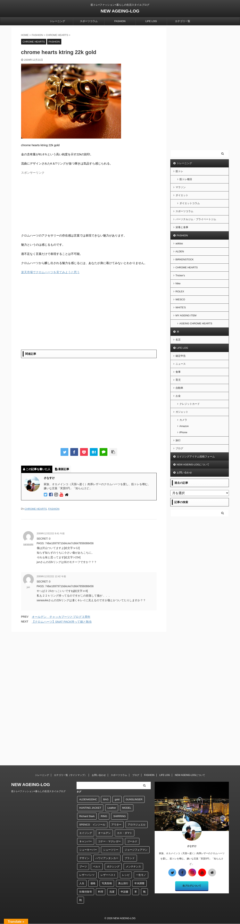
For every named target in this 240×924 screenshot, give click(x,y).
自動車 (179, 387)
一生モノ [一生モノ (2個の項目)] (141, 874)
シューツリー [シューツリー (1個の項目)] (110, 849)
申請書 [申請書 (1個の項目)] (124, 891)
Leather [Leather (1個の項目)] (111, 807)
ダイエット (182, 195)
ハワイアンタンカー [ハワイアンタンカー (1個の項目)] (106, 858)
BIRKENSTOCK (185, 259)
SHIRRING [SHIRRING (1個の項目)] (119, 816)
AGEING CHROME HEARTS (195, 323)
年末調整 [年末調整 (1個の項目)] (139, 883)
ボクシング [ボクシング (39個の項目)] (113, 866)
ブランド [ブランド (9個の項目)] (130, 858)
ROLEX (180, 291)
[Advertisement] (89, 203)
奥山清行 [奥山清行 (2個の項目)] (123, 883)
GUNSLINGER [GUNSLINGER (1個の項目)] (134, 799)
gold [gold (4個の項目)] (117, 799)
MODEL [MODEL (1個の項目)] (126, 807)
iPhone (183, 432)
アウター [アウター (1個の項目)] (116, 824)
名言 (178, 339)
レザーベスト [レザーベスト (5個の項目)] (108, 874)
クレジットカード (189, 403)
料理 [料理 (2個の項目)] (100, 891)
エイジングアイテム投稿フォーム (196, 456)
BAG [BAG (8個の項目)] (105, 799)
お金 (178, 395)
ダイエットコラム (189, 203)
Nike (178, 283)
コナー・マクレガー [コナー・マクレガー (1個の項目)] (109, 841)
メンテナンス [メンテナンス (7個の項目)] (133, 866)
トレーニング (57, 21)
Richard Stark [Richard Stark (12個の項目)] (87, 816)
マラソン (181, 187)
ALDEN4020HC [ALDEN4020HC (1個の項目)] (88, 799)
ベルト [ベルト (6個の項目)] (97, 866)
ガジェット (182, 411)
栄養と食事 (182, 227)
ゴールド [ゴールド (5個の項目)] (132, 841)
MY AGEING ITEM (186, 315)
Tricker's (180, 275)
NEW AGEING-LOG (120, 11)
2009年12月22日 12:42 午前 (51, 576)
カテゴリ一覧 (182, 21)
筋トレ (179, 171)
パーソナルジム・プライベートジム (196, 219)
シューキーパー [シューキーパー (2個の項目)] (88, 849)
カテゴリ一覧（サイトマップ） (70, 775)
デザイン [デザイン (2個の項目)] (84, 858)
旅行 (178, 440)
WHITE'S (181, 307)
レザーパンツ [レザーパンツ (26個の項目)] (87, 874)
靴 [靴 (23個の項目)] (144, 891)
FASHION (119, 21)
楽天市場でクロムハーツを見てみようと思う (50, 272)
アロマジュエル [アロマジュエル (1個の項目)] (136, 824)
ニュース (181, 363)
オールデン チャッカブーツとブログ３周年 (61, 616)
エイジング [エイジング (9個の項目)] (85, 833)
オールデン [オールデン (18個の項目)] (104, 833)
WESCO (180, 299)
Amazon (184, 426)
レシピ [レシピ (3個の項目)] (126, 874)
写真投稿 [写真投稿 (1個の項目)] (107, 883)
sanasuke (28, 544)
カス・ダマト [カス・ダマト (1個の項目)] (124, 833)
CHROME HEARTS (36, 508)
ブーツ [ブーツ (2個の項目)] (83, 866)
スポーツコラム (89, 21)
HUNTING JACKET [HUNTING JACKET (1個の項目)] (90, 807)
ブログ (179, 448)
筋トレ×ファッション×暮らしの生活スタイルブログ (38, 791)
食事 (178, 371)
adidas (179, 243)
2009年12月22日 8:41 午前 (51, 533)
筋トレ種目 (185, 179)
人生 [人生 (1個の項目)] (81, 883)
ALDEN (180, 251)
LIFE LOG (151, 21)
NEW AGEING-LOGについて (193, 464)
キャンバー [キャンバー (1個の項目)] (85, 841)
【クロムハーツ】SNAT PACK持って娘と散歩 (62, 621)
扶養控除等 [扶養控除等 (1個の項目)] (85, 891)
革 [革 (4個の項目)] (135, 891)
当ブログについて (191, 885)
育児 (178, 379)
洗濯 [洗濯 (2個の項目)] (111, 891)
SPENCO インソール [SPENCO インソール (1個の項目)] (92, 824)
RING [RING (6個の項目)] (104, 816)
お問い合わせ (184, 472)
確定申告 (181, 355)
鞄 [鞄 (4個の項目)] (80, 900)
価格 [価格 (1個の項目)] (92, 883)
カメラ (183, 419)
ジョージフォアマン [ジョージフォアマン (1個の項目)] (136, 849)
